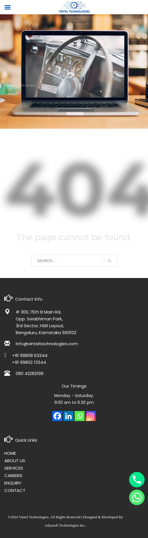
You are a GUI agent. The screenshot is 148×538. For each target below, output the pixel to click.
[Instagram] (91, 416)
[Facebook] (57, 416)
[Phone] (137, 479)
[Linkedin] (68, 416)
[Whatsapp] (80, 416)
